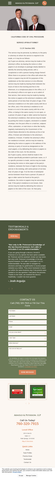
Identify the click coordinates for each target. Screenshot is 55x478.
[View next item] (12, 288)
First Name (12, 310)
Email (10, 327)
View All (14, 236)
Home (27, 450)
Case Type (12, 337)
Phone (11, 321)
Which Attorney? (13, 343)
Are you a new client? (15, 332)
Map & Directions (27, 441)
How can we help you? (15, 348)
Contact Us (27, 462)
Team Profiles (27, 453)
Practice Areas (27, 456)
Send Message (27, 372)
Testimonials (27, 459)
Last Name (12, 316)
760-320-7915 (27, 424)
